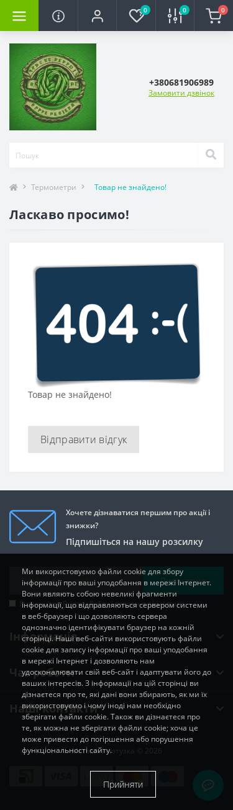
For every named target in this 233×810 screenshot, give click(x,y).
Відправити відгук (83, 439)
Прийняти (123, 784)
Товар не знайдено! (130, 187)
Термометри (53, 187)
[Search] (211, 155)
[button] (97, 15)
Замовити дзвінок (181, 93)
